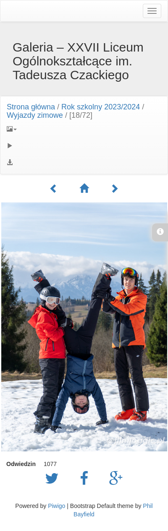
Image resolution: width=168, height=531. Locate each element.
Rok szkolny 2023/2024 (100, 107)
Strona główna (31, 107)
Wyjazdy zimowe (35, 115)
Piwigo (56, 506)
